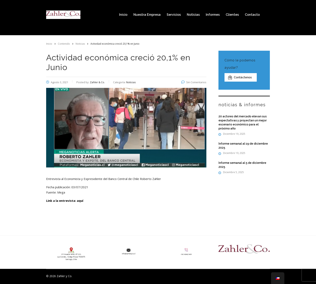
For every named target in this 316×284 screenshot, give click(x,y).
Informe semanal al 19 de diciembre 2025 (243, 145)
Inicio (123, 15)
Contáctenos (240, 77)
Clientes (232, 15)
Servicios (174, 15)
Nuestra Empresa (147, 15)
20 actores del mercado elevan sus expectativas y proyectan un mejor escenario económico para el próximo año (242, 122)
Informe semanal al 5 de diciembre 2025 (242, 164)
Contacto (252, 15)
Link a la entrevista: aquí (64, 201)
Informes (213, 15)
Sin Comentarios (193, 82)
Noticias (193, 15)
